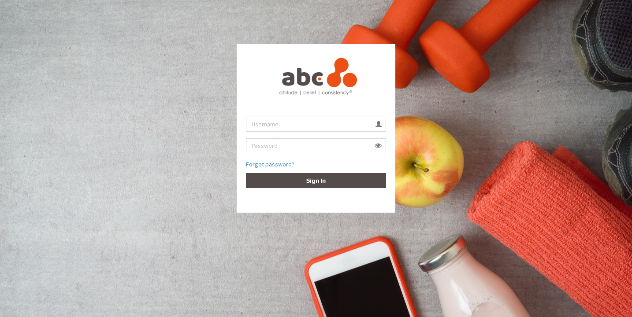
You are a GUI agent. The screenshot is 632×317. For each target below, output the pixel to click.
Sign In (316, 180)
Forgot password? (270, 164)
